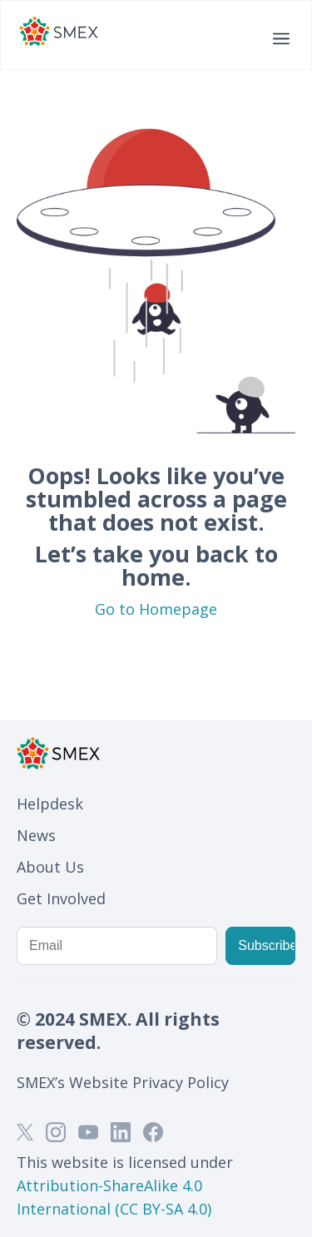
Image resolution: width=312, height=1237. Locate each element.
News (36, 835)
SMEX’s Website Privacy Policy (123, 1082)
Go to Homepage (156, 609)
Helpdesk (50, 804)
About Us (50, 867)
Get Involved (61, 898)
